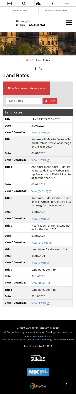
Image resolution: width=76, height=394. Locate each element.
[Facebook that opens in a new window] (35, 68)
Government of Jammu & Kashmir (56, 10)
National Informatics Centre (37, 335)
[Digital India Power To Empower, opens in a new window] (38, 386)
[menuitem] (9, 3)
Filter (50, 101)
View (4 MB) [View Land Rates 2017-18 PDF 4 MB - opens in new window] (40, 303)
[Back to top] (66, 384)
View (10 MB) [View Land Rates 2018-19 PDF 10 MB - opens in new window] (40, 283)
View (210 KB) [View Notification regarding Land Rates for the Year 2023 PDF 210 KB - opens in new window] (41, 242)
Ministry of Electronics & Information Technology (27, 339)
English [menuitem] (67, 3)
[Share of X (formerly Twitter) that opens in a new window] (40, 68)
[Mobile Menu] (69, 22)
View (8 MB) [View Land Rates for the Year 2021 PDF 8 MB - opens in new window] (40, 262)
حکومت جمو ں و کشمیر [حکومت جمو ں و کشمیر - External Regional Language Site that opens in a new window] (20, 10)
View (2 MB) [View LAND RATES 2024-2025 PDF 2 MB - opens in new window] (40, 132)
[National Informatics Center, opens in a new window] (38, 372)
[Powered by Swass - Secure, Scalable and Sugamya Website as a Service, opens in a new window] (38, 358)
